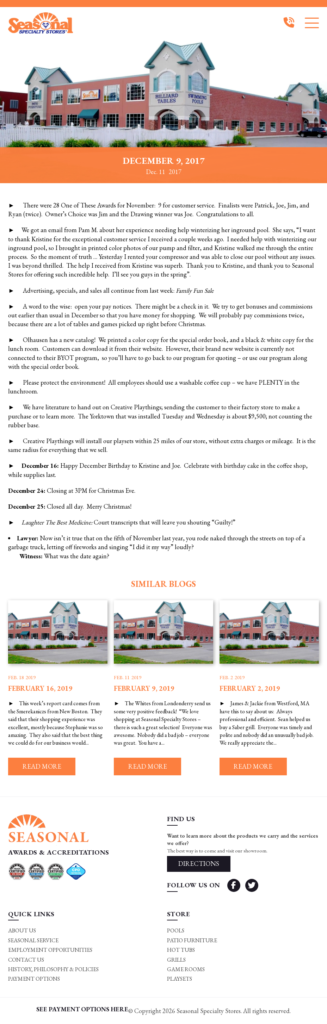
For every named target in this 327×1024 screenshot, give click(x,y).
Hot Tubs (181, 950)
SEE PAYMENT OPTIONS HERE (82, 1009)
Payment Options (34, 979)
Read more (42, 766)
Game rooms (186, 969)
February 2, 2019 (250, 688)
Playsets (179, 979)
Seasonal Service (33, 940)
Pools (175, 931)
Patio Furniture (192, 940)
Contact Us (26, 959)
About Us (22, 931)
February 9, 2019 (144, 688)
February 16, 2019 (40, 688)
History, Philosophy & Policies (53, 969)
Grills (176, 959)
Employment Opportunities (50, 950)
